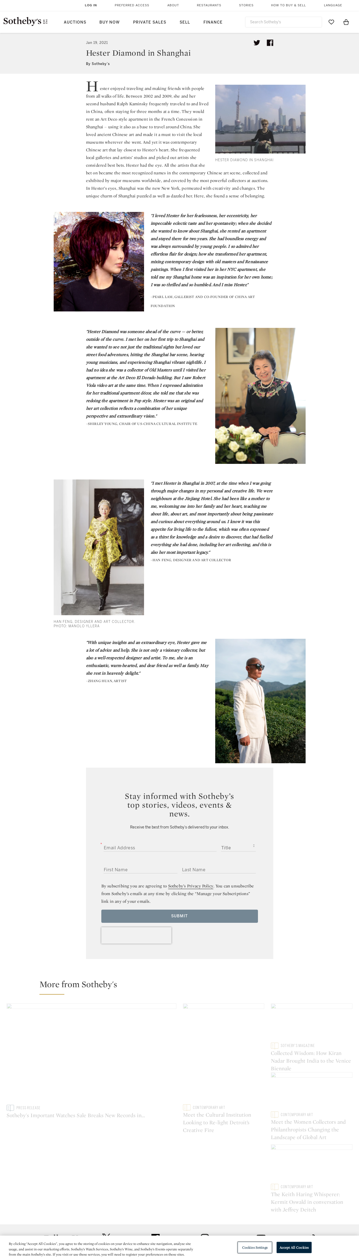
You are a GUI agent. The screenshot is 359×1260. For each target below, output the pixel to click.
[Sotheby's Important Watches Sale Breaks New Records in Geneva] (91, 1054)
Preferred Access (132, 5)
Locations (102, 1220)
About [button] (173, 5)
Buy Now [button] (109, 22)
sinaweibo (311, 1176)
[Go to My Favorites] (331, 21)
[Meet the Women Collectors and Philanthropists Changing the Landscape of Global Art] (311, 1095)
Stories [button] (246, 5)
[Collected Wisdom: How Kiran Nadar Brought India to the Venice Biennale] (311, 1023)
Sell (185, 22)
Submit (179, 916)
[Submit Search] (316, 22)
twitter (106, 1177)
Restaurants (209, 5)
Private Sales (149, 22)
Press (159, 1210)
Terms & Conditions (235, 1220)
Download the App (110, 1230)
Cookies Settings (255, 1247)
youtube (258, 1176)
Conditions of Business (239, 1230)
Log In (91, 5)
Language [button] (333, 5)
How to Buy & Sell (288, 5)
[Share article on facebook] (270, 42)
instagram (205, 1177)
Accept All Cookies (294, 1247)
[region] (179, 1248)
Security (223, 1210)
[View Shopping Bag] (346, 21)
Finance (213, 22)
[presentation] (136, 935)
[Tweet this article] (257, 42)
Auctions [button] (75, 22)
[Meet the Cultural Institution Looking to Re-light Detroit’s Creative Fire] (224, 1054)
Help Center (104, 1210)
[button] (183, 987)
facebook (155, 1177)
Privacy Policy (168, 1220)
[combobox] (283, 22)
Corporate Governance (177, 1230)
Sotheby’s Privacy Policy (191, 886)
